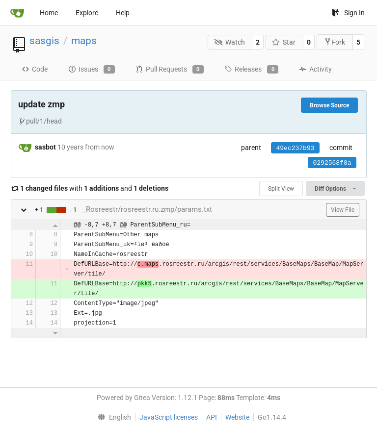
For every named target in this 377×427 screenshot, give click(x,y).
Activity (315, 69)
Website (237, 417)
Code (35, 69)
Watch (229, 42)
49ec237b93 (295, 148)
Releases (251, 69)
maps (84, 41)
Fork (334, 42)
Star (284, 42)
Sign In (348, 13)
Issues (91, 69)
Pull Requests (169, 69)
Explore (87, 13)
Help (123, 13)
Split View (281, 188)
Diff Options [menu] (335, 188)
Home (49, 13)
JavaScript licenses (168, 417)
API (211, 417)
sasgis (44, 41)
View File (342, 209)
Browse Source (329, 105)
